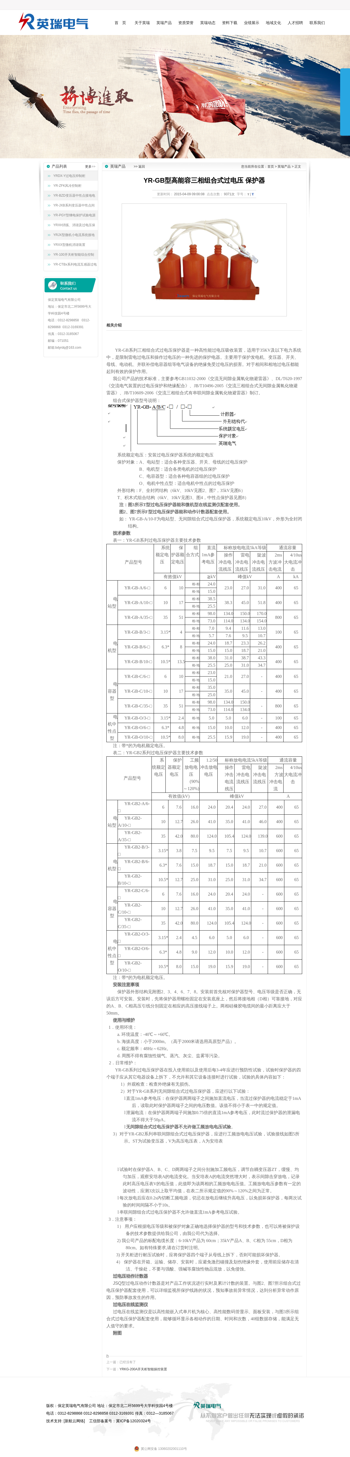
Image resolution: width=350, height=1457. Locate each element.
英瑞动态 (207, 23)
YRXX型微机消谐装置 (69, 245)
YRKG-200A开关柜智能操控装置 (143, 1369)
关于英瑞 (142, 23)
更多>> (90, 166)
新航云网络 (74, 1421)
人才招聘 (295, 23)
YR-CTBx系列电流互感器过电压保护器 (74, 266)
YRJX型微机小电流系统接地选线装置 (73, 236)
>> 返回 (139, 166)
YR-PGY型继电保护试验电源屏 (73, 216)
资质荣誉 (186, 23)
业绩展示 (251, 23)
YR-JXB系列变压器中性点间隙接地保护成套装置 (73, 206)
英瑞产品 (164, 23)
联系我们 (317, 23)
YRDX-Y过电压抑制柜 (69, 176)
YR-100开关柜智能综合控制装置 (72, 256)
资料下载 (229, 23)
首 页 (120, 23)
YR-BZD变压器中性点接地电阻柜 (73, 197)
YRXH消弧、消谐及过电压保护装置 (73, 226)
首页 (270, 166)
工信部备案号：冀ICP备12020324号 (120, 1421)
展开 (345, 102)
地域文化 (273, 23)
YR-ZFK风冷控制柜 (67, 186)
